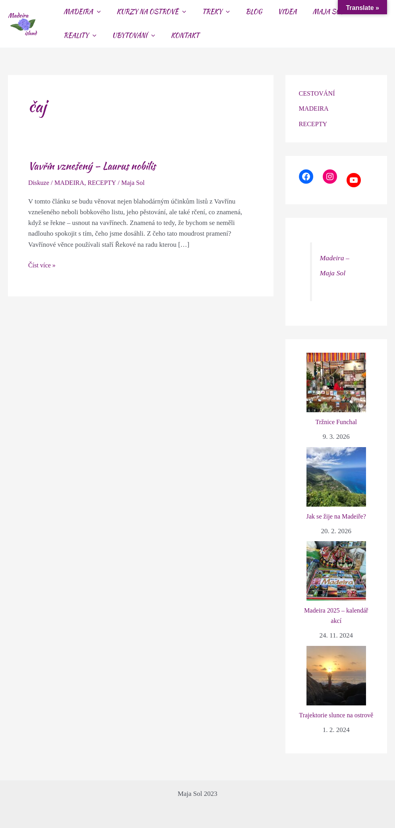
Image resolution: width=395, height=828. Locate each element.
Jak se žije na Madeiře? (336, 516)
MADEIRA (71, 182)
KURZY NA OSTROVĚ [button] (146, 12)
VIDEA (273, 11)
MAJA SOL (310, 11)
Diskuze (39, 182)
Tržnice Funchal (336, 422)
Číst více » (42, 264)
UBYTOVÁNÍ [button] (83, 36)
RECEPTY (105, 182)
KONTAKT (132, 35)
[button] (95, 12)
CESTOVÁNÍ (318, 93)
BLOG (243, 11)
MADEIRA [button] (80, 12)
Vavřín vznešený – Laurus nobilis (95, 165)
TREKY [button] (208, 12)
